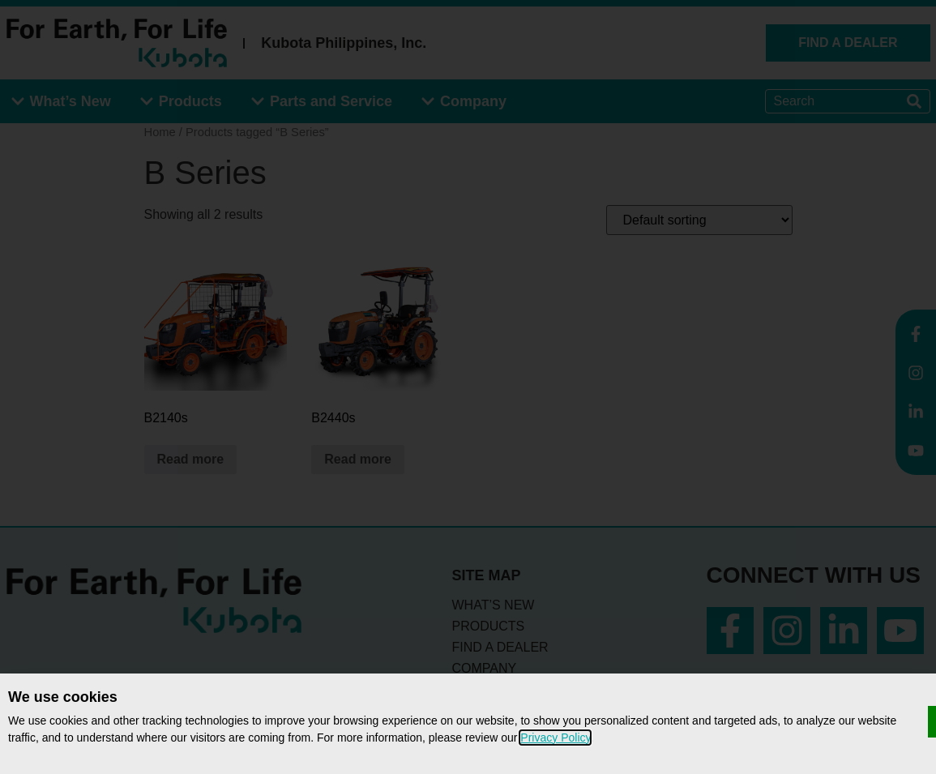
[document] (468, 387)
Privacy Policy (555, 737)
